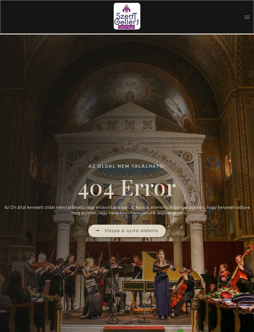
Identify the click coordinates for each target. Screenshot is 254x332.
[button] (247, 17)
